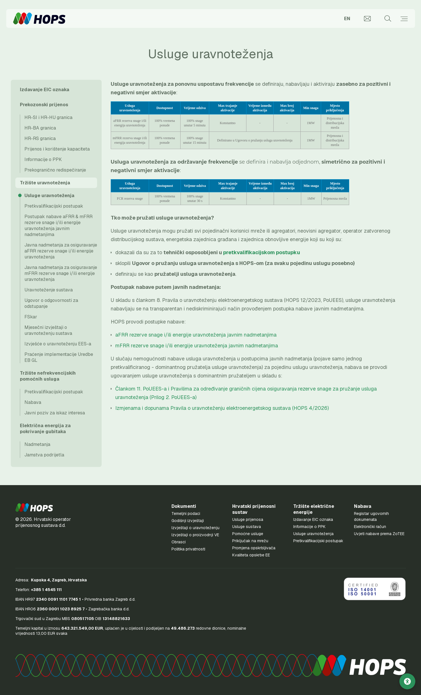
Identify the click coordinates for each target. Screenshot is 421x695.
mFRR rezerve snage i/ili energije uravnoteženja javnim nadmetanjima (196, 345)
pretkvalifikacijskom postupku (261, 252)
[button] (34, 507)
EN (347, 19)
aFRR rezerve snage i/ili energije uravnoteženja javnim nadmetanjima (196, 334)
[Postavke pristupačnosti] (407, 681)
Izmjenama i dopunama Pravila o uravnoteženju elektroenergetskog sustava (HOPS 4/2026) (222, 408)
